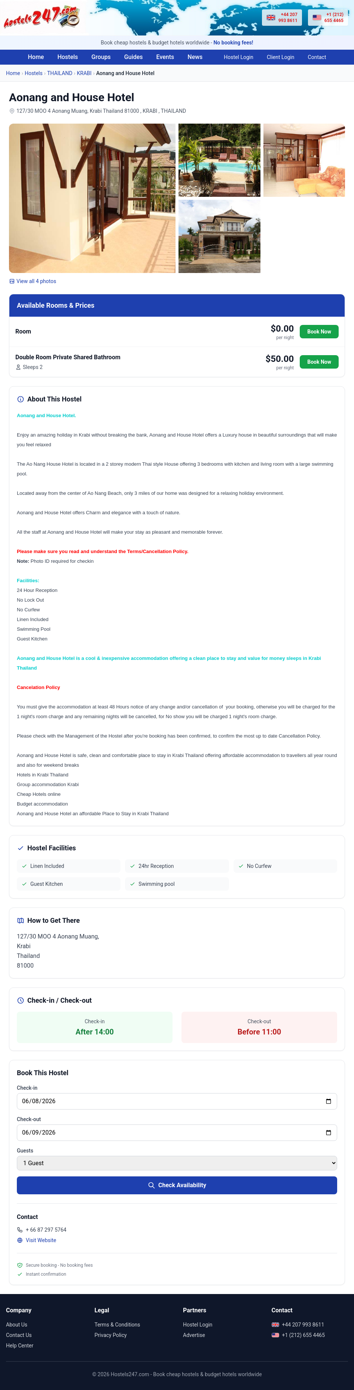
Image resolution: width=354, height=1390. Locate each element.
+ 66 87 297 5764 (41, 1230)
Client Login (281, 57)
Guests (25, 1151)
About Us (16, 1325)
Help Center (19, 1346)
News (194, 56)
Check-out (29, 1119)
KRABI (84, 73)
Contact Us (19, 1335)
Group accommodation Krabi (48, 784)
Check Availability (177, 1185)
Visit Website (36, 1240)
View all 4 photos (32, 281)
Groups (101, 56)
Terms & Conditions (117, 1325)
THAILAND (59, 73)
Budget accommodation (42, 804)
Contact (317, 57)
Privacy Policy (111, 1335)
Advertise (194, 1335)
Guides (133, 56)
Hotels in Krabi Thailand (42, 775)
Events (165, 56)
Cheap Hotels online (39, 794)
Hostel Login (238, 57)
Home (36, 56)
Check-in (27, 1088)
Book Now (319, 332)
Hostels (67, 56)
